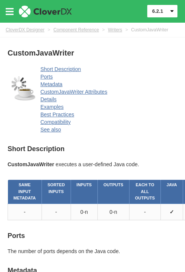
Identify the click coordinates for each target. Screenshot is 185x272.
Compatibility (55, 122)
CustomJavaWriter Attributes (73, 92)
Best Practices (57, 114)
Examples (51, 107)
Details (48, 99)
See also (50, 130)
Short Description (60, 69)
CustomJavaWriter (149, 29)
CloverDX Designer (25, 29)
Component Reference (76, 29)
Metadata (51, 84)
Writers (115, 29)
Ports (46, 77)
